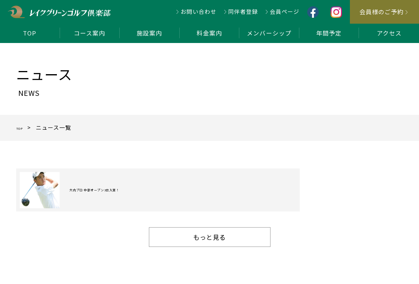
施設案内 (149, 33)
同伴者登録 (243, 11)
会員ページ (284, 11)
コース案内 (89, 33)
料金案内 (209, 33)
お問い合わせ (198, 11)
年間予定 (329, 33)
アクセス (389, 33)
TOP (29, 33)
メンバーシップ (269, 33)
